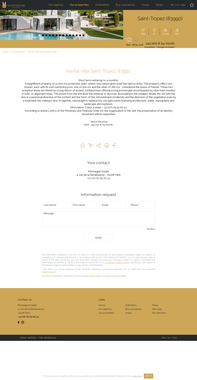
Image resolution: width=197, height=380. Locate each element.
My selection (159, 352)
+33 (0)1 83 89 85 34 (98, 217)
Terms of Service (113, 315)
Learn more (137, 376)
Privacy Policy (95, 315)
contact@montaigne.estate (117, 301)
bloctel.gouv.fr (48, 311)
